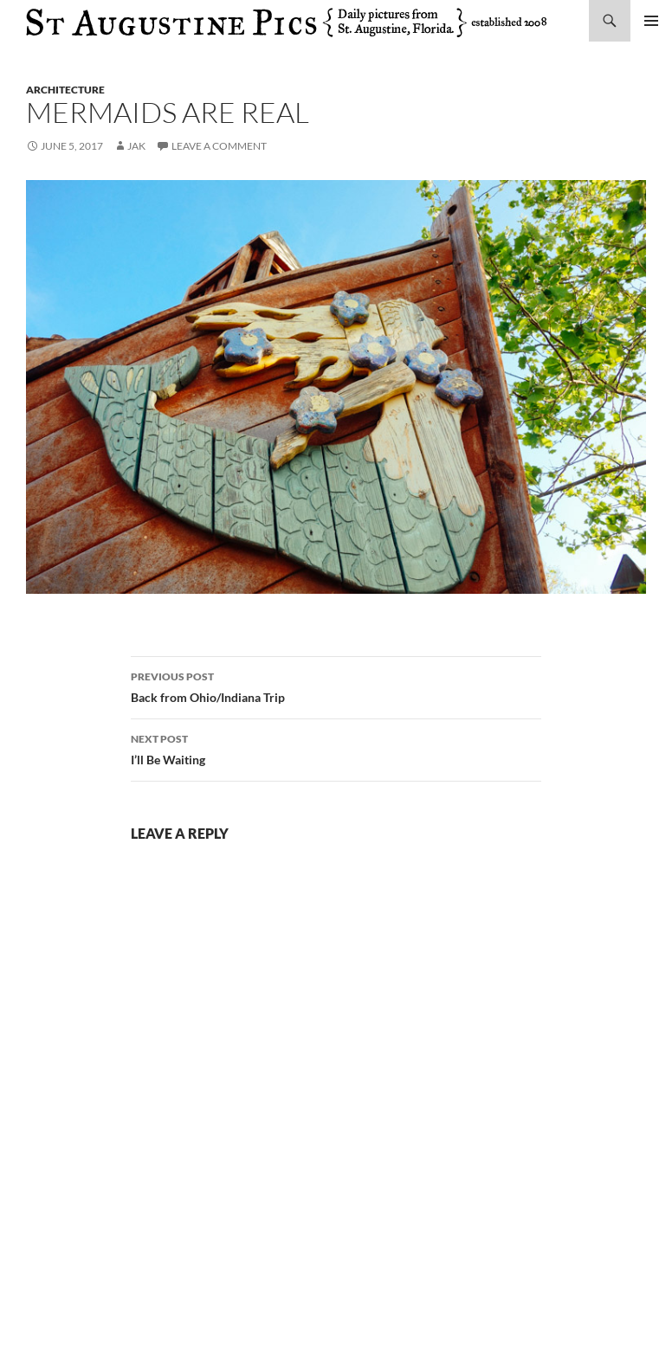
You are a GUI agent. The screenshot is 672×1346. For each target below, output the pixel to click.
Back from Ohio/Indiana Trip (336, 686)
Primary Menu (651, 21)
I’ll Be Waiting (336, 748)
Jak (136, 145)
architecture (65, 89)
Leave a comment (219, 145)
